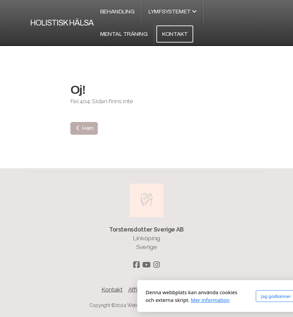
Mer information (136, 300)
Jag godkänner (201, 296)
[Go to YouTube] (147, 265)
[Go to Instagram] (157, 265)
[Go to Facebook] (137, 265)
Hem (84, 128)
